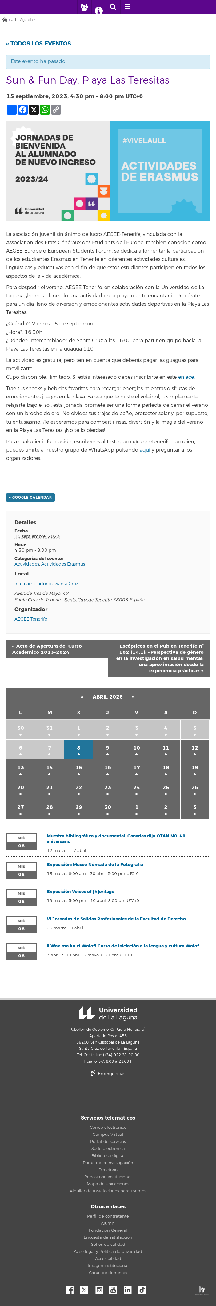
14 (49, 767)
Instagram (100, 1288)
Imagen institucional (108, 1265)
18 (165, 767)
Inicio (4, 20)
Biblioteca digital (108, 1155)
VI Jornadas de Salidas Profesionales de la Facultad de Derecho (116, 919)
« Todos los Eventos (38, 43)
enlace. (187, 377)
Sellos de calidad (108, 1244)
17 (136, 767)
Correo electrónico (108, 1127)
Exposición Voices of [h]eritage (80, 892)
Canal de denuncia (108, 1272)
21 (49, 787)
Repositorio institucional (108, 1177)
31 (49, 728)
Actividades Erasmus (63, 564)
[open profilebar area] (84, 7)
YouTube (115, 1288)
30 (20, 728)
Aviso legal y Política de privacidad (108, 1251)
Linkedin (129, 1288)
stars (126, 1095)
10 (136, 748)
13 (20, 767)
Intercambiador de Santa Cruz (46, 583)
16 (107, 767)
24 (136, 787)
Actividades (26, 564)
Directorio (108, 1169)
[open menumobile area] (127, 7)
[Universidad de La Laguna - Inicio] (30, 6)
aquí (145, 450)
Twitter (86, 1288)
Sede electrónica (108, 1148)
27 (20, 807)
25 (165, 787)
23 (107, 787)
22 (78, 787)
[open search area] (113, 7)
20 (20, 787)
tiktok (144, 1288)
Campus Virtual (108, 1134)
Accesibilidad (108, 1258)
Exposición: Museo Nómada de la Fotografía (95, 865)
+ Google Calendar (30, 497)
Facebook (72, 1288)
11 (165, 748)
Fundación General (108, 1230)
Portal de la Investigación (108, 1162)
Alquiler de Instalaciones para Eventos (108, 1191)
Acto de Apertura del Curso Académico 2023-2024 (47, 649)
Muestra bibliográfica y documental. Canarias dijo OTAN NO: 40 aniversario (116, 839)
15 (78, 767)
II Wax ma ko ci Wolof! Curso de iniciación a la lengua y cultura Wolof (123, 946)
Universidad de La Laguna (108, 1013)
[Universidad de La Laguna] (45, 6)
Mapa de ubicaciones (108, 1184)
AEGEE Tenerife (30, 619)
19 (194, 767)
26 (194, 787)
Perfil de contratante (108, 1216)
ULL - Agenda (22, 20)
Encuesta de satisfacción (108, 1237)
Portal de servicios (108, 1141)
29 (78, 807)
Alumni (108, 1223)
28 (49, 807)
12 (194, 748)
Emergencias (108, 1074)
